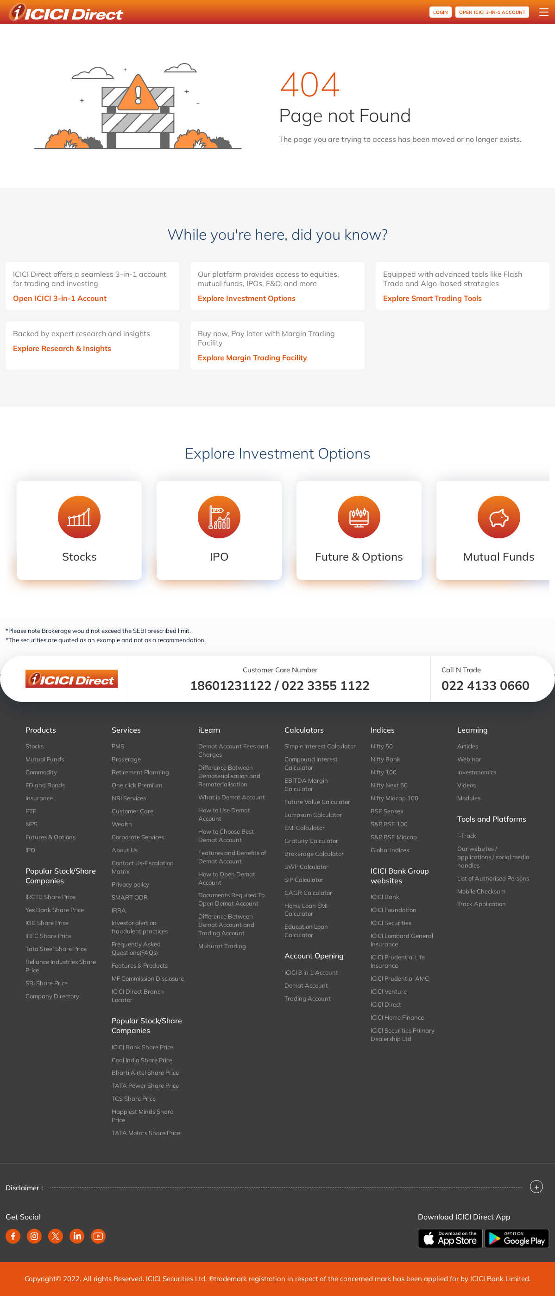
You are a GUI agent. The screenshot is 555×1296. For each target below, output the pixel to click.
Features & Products (140, 965)
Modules (468, 798)
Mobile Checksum (481, 891)
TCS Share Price (134, 1098)
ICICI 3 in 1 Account (311, 972)
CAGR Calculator (308, 892)
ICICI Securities (391, 922)
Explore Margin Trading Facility (252, 357)
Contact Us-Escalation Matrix (143, 867)
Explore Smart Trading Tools (432, 298)
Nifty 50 (382, 746)
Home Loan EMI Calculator (306, 910)
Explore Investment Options (247, 298)
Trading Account (307, 998)
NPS (31, 824)
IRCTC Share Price (50, 896)
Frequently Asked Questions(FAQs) (136, 948)
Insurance (39, 798)
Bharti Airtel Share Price (145, 1072)
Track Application (481, 903)
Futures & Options (50, 837)
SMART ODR (130, 897)
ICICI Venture (389, 991)
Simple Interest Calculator (320, 746)
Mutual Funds (44, 759)
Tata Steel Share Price (56, 948)
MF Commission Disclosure (148, 978)
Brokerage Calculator (314, 853)
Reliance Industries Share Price (60, 966)
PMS (118, 746)
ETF (30, 811)
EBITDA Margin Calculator (306, 784)
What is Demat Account (231, 797)
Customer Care (132, 811)
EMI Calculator (304, 827)
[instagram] (34, 1236)
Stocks (34, 746)
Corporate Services (138, 837)
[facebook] (13, 1236)
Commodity (41, 772)
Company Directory (52, 996)
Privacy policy (130, 884)
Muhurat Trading (222, 946)
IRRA (119, 910)
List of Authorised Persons (493, 878)
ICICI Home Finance (397, 1017)
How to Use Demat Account (224, 814)
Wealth (122, 824)
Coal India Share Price (142, 1060)
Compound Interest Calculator (311, 763)
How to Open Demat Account (226, 878)
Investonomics (476, 772)
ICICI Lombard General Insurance (402, 940)
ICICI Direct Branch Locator (138, 995)
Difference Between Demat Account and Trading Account (226, 925)
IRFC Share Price (48, 935)
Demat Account (306, 985)
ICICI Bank (385, 896)
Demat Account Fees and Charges (233, 750)
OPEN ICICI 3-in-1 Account (492, 12)
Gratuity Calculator (311, 840)
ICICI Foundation (393, 909)
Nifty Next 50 (389, 785)
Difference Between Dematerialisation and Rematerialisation (229, 776)
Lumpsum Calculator (313, 814)
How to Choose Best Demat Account (226, 835)
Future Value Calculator (317, 801)
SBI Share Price (46, 983)
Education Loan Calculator (306, 930)
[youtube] (98, 1236)
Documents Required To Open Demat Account (231, 899)
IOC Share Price (47, 922)
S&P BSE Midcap (394, 837)
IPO (30, 850)
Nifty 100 (384, 772)
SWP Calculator (306, 866)
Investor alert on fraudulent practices (140, 927)
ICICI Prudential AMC (400, 978)
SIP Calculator (303, 879)
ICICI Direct (386, 1004)
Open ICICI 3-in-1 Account (60, 298)
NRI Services (129, 798)
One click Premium (137, 785)
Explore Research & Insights (62, 348)
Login (440, 12)
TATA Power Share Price (145, 1085)
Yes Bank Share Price (54, 909)
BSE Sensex (387, 811)
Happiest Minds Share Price (142, 1116)
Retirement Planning (140, 772)
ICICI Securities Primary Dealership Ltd (403, 1034)
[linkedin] (76, 1236)
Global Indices (390, 850)
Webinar (469, 759)
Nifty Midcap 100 (394, 798)
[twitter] (55, 1236)
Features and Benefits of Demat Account (232, 857)
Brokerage (126, 759)
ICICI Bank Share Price (142, 1047)
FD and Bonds (45, 785)
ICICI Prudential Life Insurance (398, 961)
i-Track (466, 835)
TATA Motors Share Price (146, 1132)
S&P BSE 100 (389, 824)
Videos (466, 785)
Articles (467, 746)
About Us (125, 850)
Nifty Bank (385, 759)
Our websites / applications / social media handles (493, 857)
